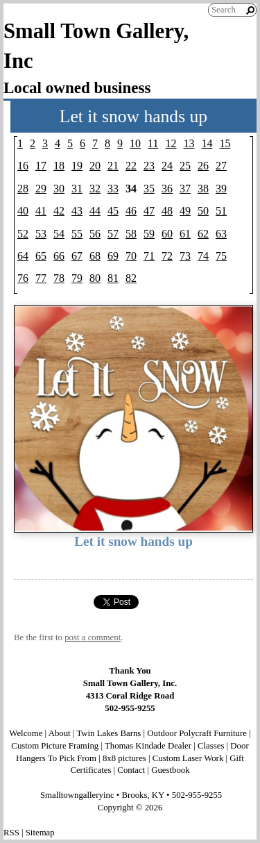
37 (185, 188)
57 (113, 234)
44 (95, 211)
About (60, 733)
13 (188, 143)
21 (113, 166)
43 (77, 211)
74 (203, 256)
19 (77, 166)
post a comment (92, 637)
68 (95, 256)
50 (203, 211)
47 (149, 211)
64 (22, 256)
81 (113, 278)
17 (40, 166)
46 (131, 211)
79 (77, 278)
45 (113, 211)
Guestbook (170, 770)
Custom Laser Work (188, 758)
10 (135, 143)
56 (95, 234)
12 (170, 143)
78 (58, 278)
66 (58, 256)
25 (185, 166)
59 (149, 234)
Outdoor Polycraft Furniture (197, 733)
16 (22, 166)
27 (221, 166)
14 (206, 143)
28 (22, 188)
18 (58, 166)
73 (185, 256)
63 (221, 234)
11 (153, 143)
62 (203, 234)
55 (77, 234)
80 (95, 278)
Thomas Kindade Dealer (148, 746)
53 (40, 234)
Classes (211, 746)
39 (221, 188)
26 (203, 166)
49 (185, 211)
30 (58, 188)
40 (22, 211)
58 (131, 234)
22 (131, 166)
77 (40, 278)
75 (221, 256)
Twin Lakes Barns (108, 733)
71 (149, 256)
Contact (131, 770)
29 (40, 188)
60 (167, 234)
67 (77, 256)
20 (95, 166)
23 (149, 166)
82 (131, 278)
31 (77, 188)
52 (22, 234)
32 (95, 188)
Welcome (25, 733)
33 (113, 188)
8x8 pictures (124, 758)
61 (185, 234)
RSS (11, 832)
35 (149, 188)
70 (131, 256)
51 (221, 211)
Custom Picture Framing (54, 746)
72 (167, 256)
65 (40, 256)
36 (167, 188)
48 (167, 211)
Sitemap (40, 832)
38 (203, 188)
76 (22, 278)
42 (58, 211)
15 (224, 143)
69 (113, 256)
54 (58, 234)
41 (40, 211)
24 (167, 166)
